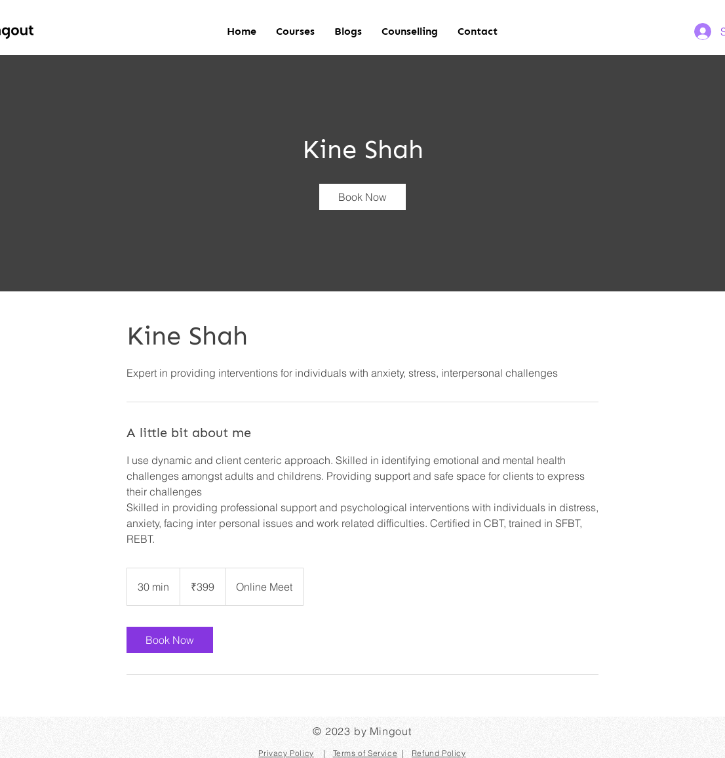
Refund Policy (439, 753)
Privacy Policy (285, 753)
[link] (362, 197)
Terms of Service (365, 753)
